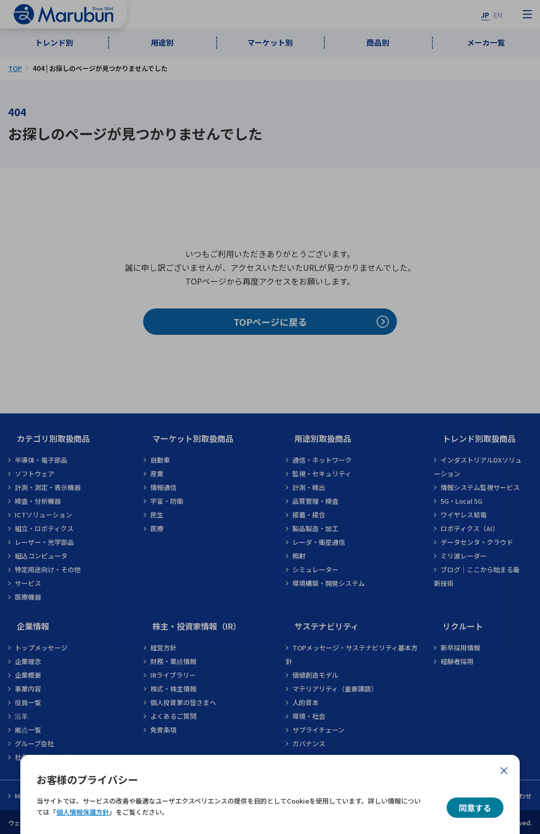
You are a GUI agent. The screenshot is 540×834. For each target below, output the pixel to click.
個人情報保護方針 (82, 812)
